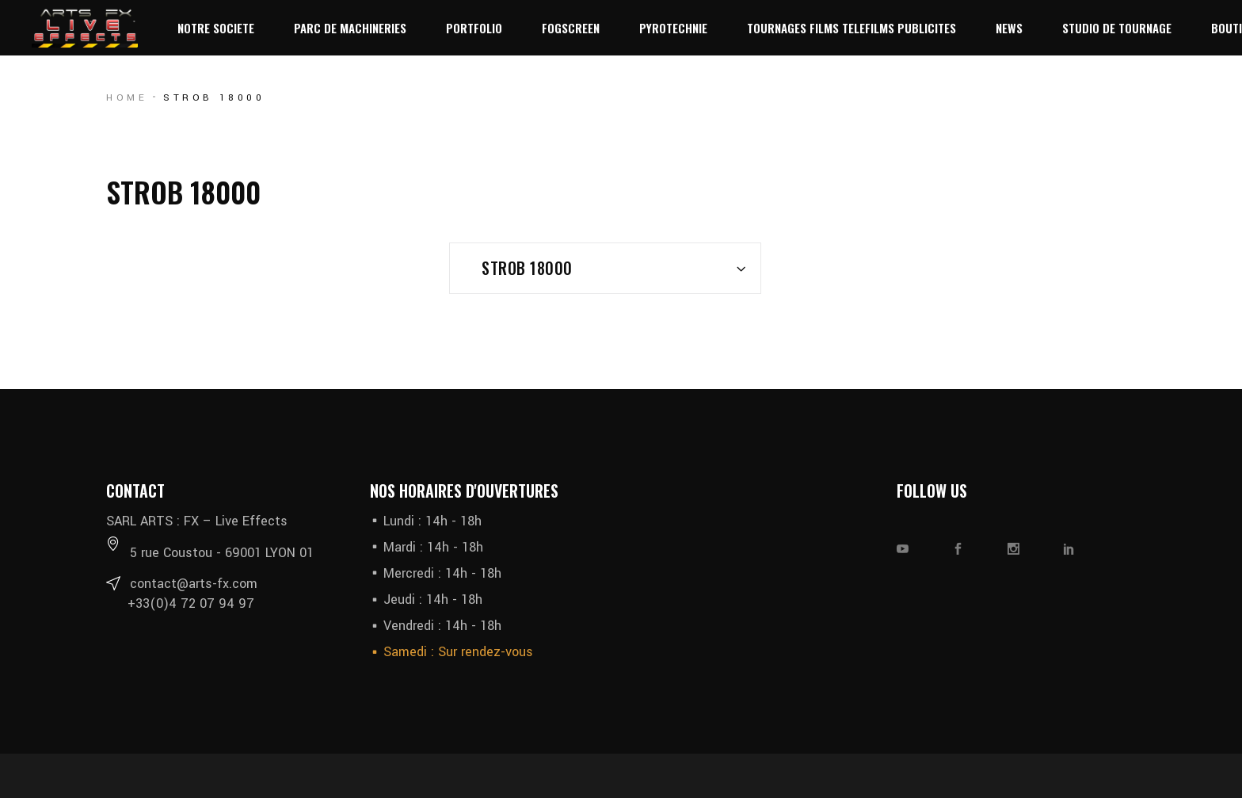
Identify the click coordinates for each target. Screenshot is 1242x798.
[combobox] (604, 268)
